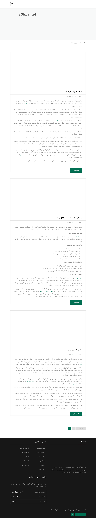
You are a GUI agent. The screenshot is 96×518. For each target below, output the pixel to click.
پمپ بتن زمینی (40, 452)
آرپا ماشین (27, 103)
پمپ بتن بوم (78, 278)
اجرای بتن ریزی (55, 120)
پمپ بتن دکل (23, 448)
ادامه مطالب (76, 170)
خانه (84, 43)
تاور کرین (24, 456)
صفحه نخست (41, 448)
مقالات (43, 465)
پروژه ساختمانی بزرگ (46, 291)
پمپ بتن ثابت (78, 237)
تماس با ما (42, 469)
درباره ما (24, 465)
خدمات (25, 461)
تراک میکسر (24, 155)
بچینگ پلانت (74, 384)
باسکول (42, 461)
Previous (81, 428)
